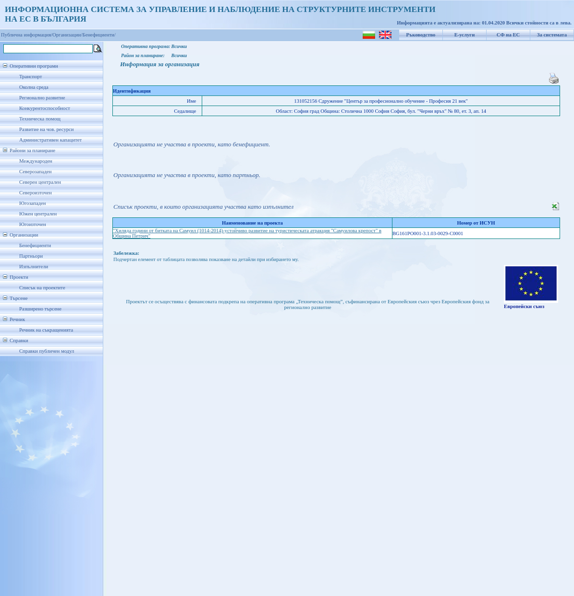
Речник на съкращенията (46, 330)
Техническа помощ (40, 118)
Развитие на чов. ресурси (46, 129)
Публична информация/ (26, 34)
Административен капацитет (50, 140)
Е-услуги (464, 34)
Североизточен (35, 192)
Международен (35, 161)
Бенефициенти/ (99, 34)
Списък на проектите (42, 287)
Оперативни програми (34, 66)
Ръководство (421, 34)
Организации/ (67, 34)
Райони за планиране (32, 150)
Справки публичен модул (46, 351)
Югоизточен (32, 224)
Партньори (31, 256)
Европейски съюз (524, 306)
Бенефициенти (35, 245)
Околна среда (34, 87)
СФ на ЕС (508, 34)
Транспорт (30, 76)
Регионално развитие (42, 97)
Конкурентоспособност (44, 108)
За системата (552, 34)
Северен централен (40, 182)
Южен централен (38, 213)
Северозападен (35, 171)
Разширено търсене (40, 308)
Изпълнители (33, 266)
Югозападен (32, 203)
